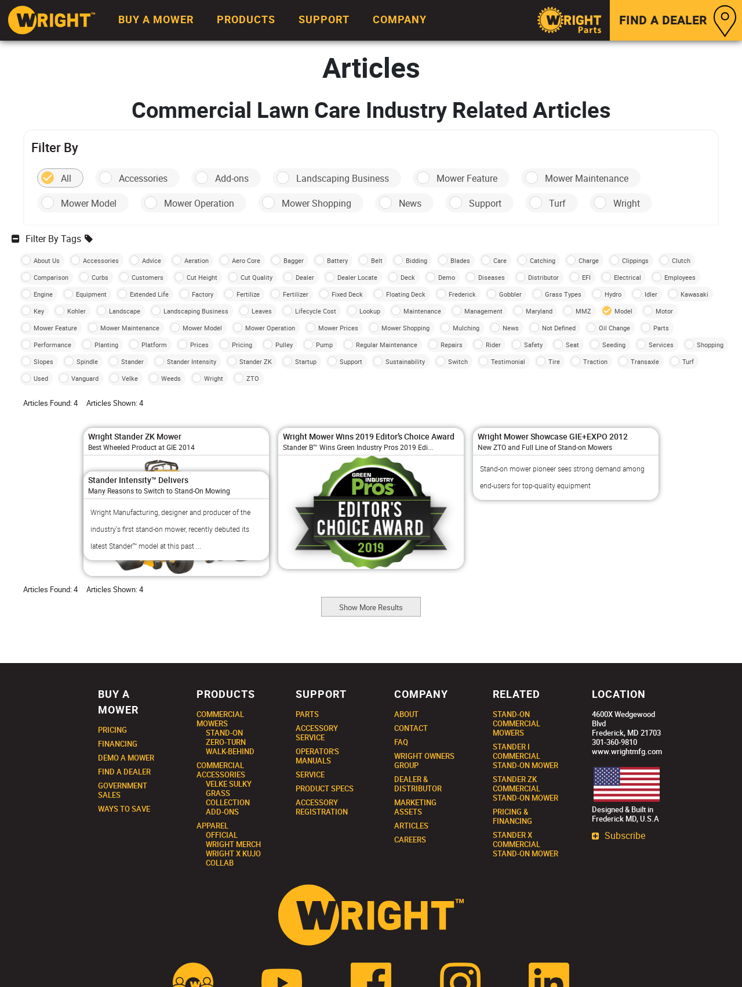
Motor (664, 311)
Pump (324, 344)
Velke (130, 378)
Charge (589, 260)
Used (41, 378)
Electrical (627, 277)
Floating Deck (405, 294)
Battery (337, 260)
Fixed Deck (347, 294)
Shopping (710, 344)
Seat (572, 344)
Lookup (369, 311)
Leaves (262, 311)
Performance (52, 344)
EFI (586, 277)
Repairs (452, 344)
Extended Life (149, 294)
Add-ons (232, 178)
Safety (533, 344)
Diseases (491, 277)
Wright (626, 203)
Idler (651, 294)
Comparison (51, 277)
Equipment (91, 294)
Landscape (124, 311)
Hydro (613, 294)
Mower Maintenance (586, 178)
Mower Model (89, 203)
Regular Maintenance (386, 344)
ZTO (252, 378)
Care (500, 260)
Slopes (43, 361)
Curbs (100, 277)
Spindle (87, 361)
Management (483, 311)
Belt (377, 260)
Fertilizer (295, 294)
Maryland (539, 311)
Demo (446, 277)
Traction (595, 361)
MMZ (583, 311)
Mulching (466, 327)
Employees (680, 277)
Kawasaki (694, 294)
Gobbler (510, 294)
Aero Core (246, 260)
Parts (661, 327)
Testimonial (508, 361)
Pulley (284, 344)
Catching (542, 260)
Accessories (143, 178)
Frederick (462, 294)
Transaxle (645, 361)
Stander (132, 361)
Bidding (416, 260)
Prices (199, 344)
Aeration (196, 260)
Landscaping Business (342, 178)
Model (623, 311)
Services (661, 344)
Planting (106, 344)
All (66, 178)
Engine (43, 294)
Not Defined (559, 327)
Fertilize (248, 294)
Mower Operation (199, 203)
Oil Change (614, 327)
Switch (458, 361)
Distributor (543, 277)
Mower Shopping (316, 203)
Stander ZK (255, 361)
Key (39, 311)
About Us (47, 260)
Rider (493, 344)
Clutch (681, 260)
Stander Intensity (191, 361)
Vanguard (85, 378)
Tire (554, 361)
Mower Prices (338, 327)
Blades (460, 260)
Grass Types (563, 294)
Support (485, 203)
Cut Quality (256, 277)
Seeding (613, 344)
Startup (306, 361)
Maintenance (422, 311)
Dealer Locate (357, 277)
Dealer (305, 277)
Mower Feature (467, 178)
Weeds (171, 378)
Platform (154, 344)
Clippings (635, 260)
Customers (147, 277)
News (410, 203)
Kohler (76, 311)
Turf (557, 203)
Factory (202, 294)
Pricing (242, 344)
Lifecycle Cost (315, 311)
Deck (408, 277)
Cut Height (202, 277)
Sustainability (405, 361)
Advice (151, 260)
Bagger (293, 260)
